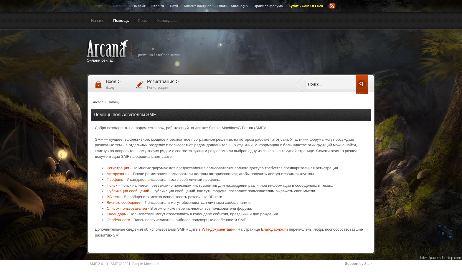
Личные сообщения (124, 202)
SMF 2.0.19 (99, 264)
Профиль (115, 179)
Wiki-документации (218, 229)
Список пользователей (127, 208)
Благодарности (274, 229)
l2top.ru (157, 6)
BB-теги (114, 197)
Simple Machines (145, 264)
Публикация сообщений (128, 191)
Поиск (112, 185)
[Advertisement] (288, 52)
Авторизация (118, 174)
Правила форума (268, 6)
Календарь (116, 214)
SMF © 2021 (120, 264)
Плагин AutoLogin (232, 6)
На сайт (138, 6)
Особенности (118, 220)
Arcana (140, 49)
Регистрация (118, 168)
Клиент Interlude (198, 6)
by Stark (358, 264)
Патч (174, 6)
